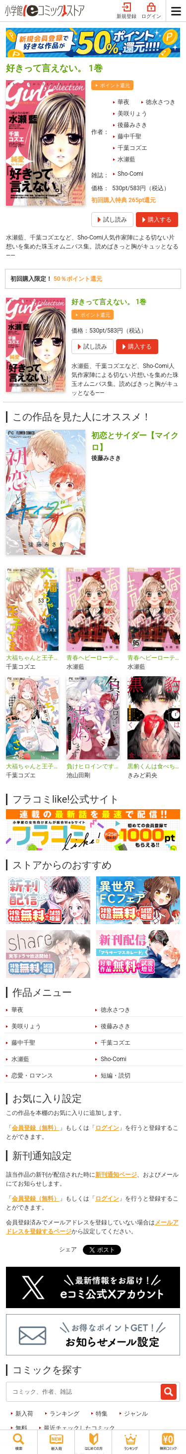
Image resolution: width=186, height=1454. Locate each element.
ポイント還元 (115, 85)
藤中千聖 (129, 136)
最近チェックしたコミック (79, 1428)
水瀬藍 (126, 159)
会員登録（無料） (36, 1127)
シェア (68, 1249)
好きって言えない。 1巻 (108, 302)
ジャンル (136, 1413)
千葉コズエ (132, 147)
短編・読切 (115, 1075)
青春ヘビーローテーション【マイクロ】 (153, 657)
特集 (102, 1413)
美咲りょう (132, 113)
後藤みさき (132, 124)
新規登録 (126, 10)
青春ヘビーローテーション (92, 657)
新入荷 (24, 1413)
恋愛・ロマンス (32, 1075)
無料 (21, 1428)
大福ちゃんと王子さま (32, 766)
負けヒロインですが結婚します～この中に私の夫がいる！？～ (92, 766)
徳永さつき (161, 102)
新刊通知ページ (116, 1174)
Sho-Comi (130, 173)
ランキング (64, 1413)
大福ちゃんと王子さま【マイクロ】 (32, 657)
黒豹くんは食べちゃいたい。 (153, 766)
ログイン (151, 10)
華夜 (123, 102)
